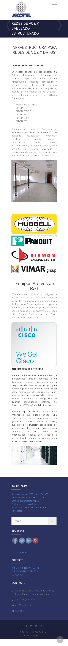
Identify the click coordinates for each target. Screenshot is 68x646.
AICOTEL (19, 611)
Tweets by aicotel (19, 552)
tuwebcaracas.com (33, 635)
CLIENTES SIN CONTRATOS (24, 571)
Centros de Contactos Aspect (25, 501)
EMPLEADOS (17, 575)
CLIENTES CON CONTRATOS (25, 568)
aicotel (30, 632)
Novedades (16, 511)
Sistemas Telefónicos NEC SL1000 (27, 497)
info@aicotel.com (23, 605)
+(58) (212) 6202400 (25, 599)
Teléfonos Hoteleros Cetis (23, 504)
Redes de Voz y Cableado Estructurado (29, 507)
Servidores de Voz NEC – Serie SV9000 (29, 494)
